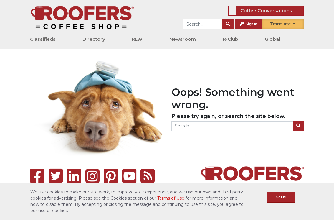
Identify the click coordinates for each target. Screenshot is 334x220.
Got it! (281, 197)
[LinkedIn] (74, 176)
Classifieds (43, 39)
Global (272, 39)
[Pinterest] (111, 176)
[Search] (228, 24)
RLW (137, 39)
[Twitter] (56, 176)
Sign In (248, 24)
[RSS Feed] (147, 176)
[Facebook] (37, 176)
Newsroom (182, 39)
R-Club (230, 39)
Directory (93, 39)
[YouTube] (129, 176)
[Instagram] (92, 176)
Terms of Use (170, 198)
